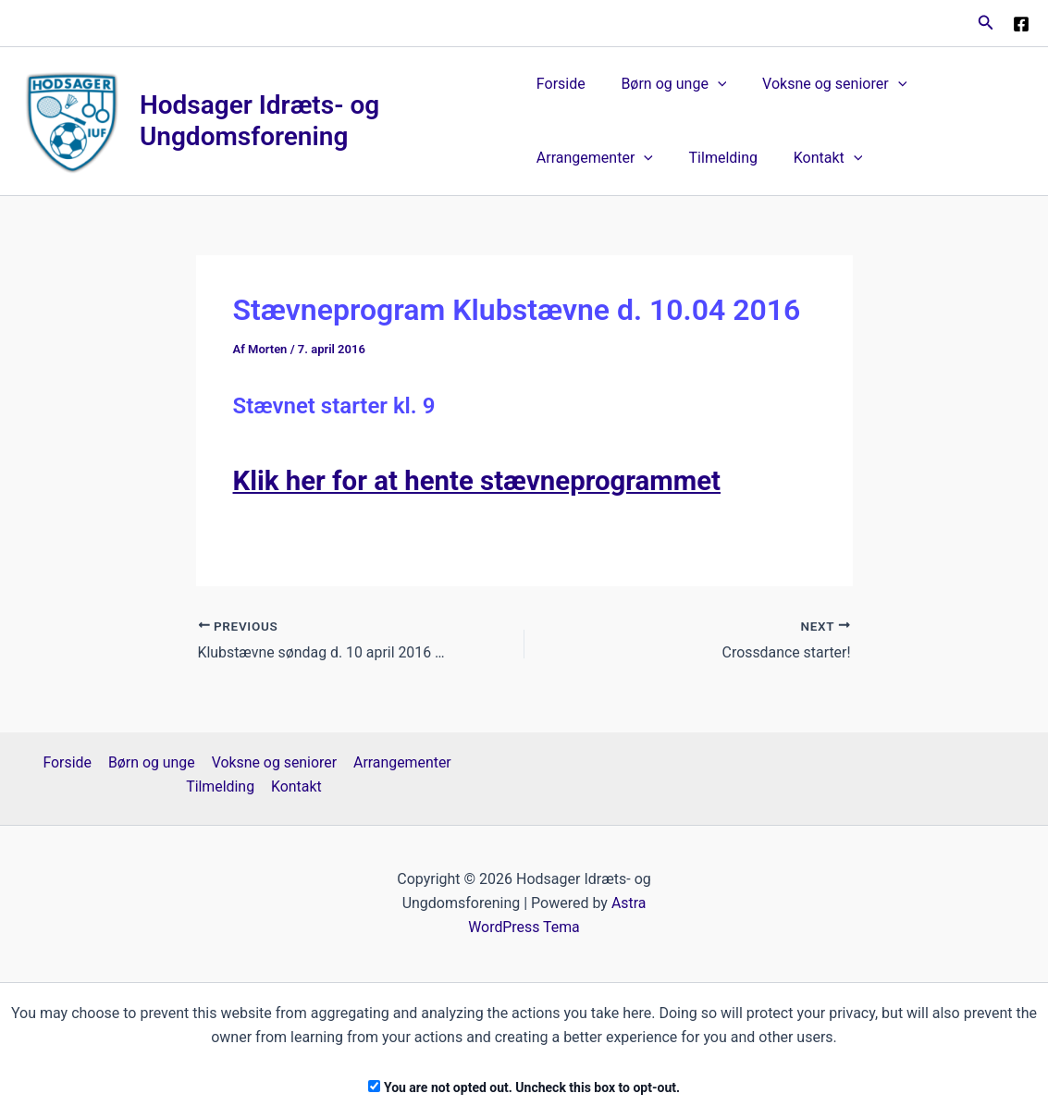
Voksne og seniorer (822, 84)
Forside (561, 83)
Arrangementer (594, 158)
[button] (986, 22)
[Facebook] (1021, 24)
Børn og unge (668, 84)
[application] (711, 84)
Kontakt (815, 158)
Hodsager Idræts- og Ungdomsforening (260, 121)
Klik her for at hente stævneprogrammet (482, 480)
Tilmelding (717, 157)
